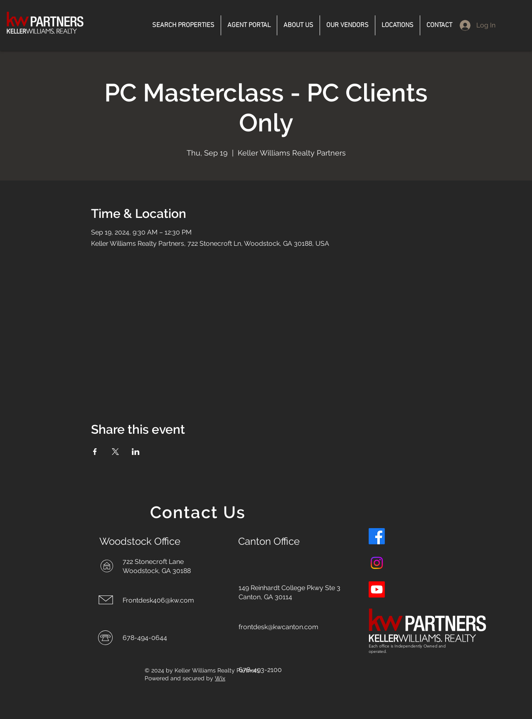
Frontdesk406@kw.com (158, 600)
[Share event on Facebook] (95, 451)
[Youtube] (377, 589)
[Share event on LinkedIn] (136, 451)
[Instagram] (377, 563)
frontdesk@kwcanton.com (278, 627)
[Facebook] (377, 536)
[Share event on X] (115, 451)
